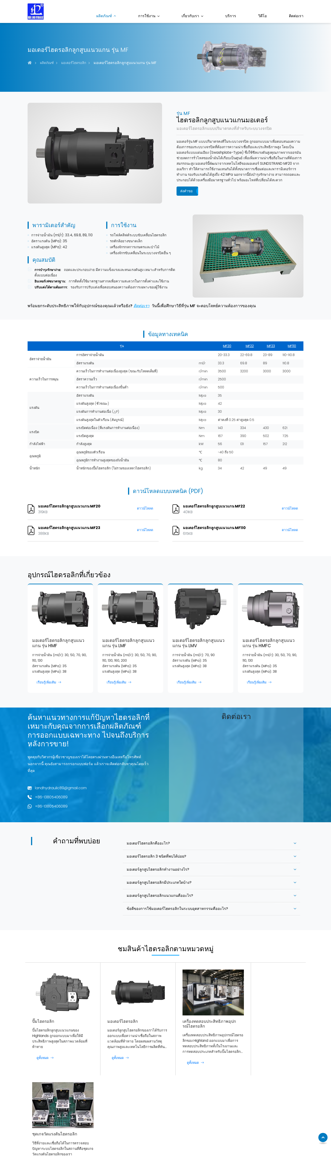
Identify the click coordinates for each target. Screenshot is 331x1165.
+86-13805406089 (51, 797)
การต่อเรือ (156, 1127)
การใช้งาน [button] (146, 16)
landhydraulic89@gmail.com (61, 788)
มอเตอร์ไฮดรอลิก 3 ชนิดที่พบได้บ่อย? (156, 856)
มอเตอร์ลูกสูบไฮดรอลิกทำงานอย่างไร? (158, 869)
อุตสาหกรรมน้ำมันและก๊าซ (168, 1134)
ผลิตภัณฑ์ (47, 63)
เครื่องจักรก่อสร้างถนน (165, 1120)
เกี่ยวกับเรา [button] (190, 16)
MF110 (292, 346)
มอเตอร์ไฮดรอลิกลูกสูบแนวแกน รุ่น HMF (58, 643)
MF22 (250, 346)
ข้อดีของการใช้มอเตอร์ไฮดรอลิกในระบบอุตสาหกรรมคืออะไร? (177, 908)
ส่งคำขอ (186, 191)
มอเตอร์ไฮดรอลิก (73, 63)
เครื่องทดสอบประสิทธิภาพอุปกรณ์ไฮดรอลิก (199, 1020)
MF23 (271, 346)
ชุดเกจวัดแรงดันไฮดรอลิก (265, 1017)
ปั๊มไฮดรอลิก (43, 1017)
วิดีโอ (262, 16)
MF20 (227, 346)
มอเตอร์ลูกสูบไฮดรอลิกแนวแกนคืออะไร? (160, 895)
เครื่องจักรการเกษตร (164, 1114)
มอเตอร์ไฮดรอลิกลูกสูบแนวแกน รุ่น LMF (128, 643)
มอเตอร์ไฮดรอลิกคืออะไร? (148, 843)
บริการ (230, 16)
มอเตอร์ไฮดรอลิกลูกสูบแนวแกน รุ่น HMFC (269, 643)
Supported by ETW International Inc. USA (165, 1153)
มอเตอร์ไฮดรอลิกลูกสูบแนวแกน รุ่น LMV (198, 643)
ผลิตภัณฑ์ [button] (104, 16)
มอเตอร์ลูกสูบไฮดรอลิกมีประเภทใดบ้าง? (159, 882)
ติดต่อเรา (296, 16)
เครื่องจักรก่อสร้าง (162, 1107)
